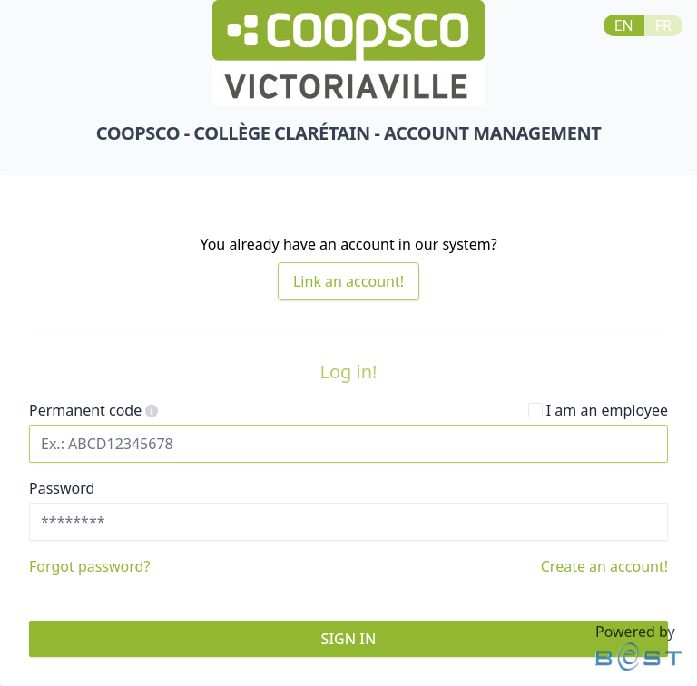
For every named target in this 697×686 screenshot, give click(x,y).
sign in (349, 639)
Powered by (638, 646)
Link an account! (348, 281)
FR (663, 25)
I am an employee (598, 410)
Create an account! (604, 566)
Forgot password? (89, 566)
